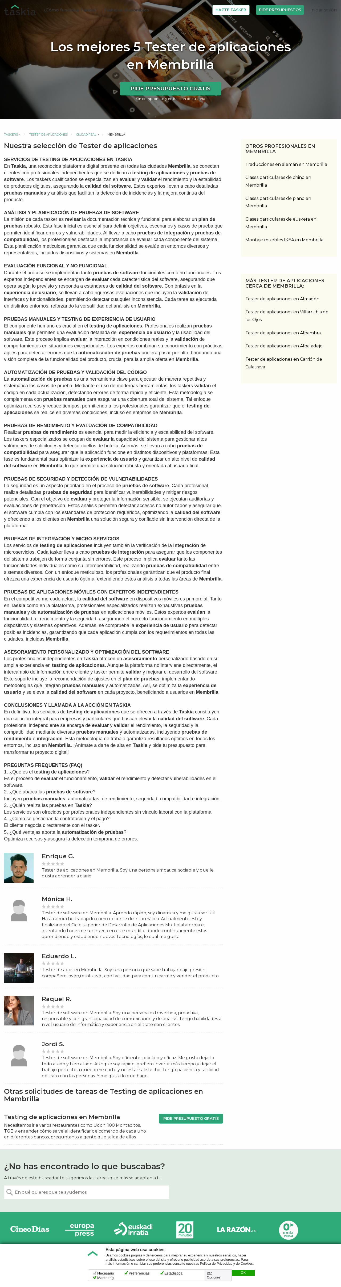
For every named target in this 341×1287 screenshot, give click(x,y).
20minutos (185, 1230)
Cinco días (30, 1230)
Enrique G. (58, 856)
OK (243, 1273)
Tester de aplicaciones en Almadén (282, 298)
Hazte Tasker (231, 9)
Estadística (173, 1273)
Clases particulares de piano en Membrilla (278, 202)
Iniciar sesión (323, 9)
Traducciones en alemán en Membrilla (286, 164)
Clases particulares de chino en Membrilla (278, 181)
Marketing (105, 1278)
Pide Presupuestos (280, 9)
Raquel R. (56, 999)
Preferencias (139, 1273)
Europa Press (81, 1230)
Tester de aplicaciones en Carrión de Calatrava (283, 363)
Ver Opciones (214, 1275)
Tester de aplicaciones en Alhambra (283, 332)
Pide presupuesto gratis (170, 88)
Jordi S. (53, 1044)
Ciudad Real (86, 134)
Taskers (11, 134)
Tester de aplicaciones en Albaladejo (284, 345)
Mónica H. (57, 899)
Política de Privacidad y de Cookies (226, 1263)
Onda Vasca (288, 1230)
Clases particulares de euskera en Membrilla (280, 223)
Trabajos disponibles (126, 9)
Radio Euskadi (133, 1230)
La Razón (236, 1230)
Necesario (105, 1273)
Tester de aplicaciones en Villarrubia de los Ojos (286, 315)
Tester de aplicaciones (48, 134)
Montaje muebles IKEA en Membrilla (284, 239)
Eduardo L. (59, 956)
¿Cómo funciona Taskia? (70, 9)
